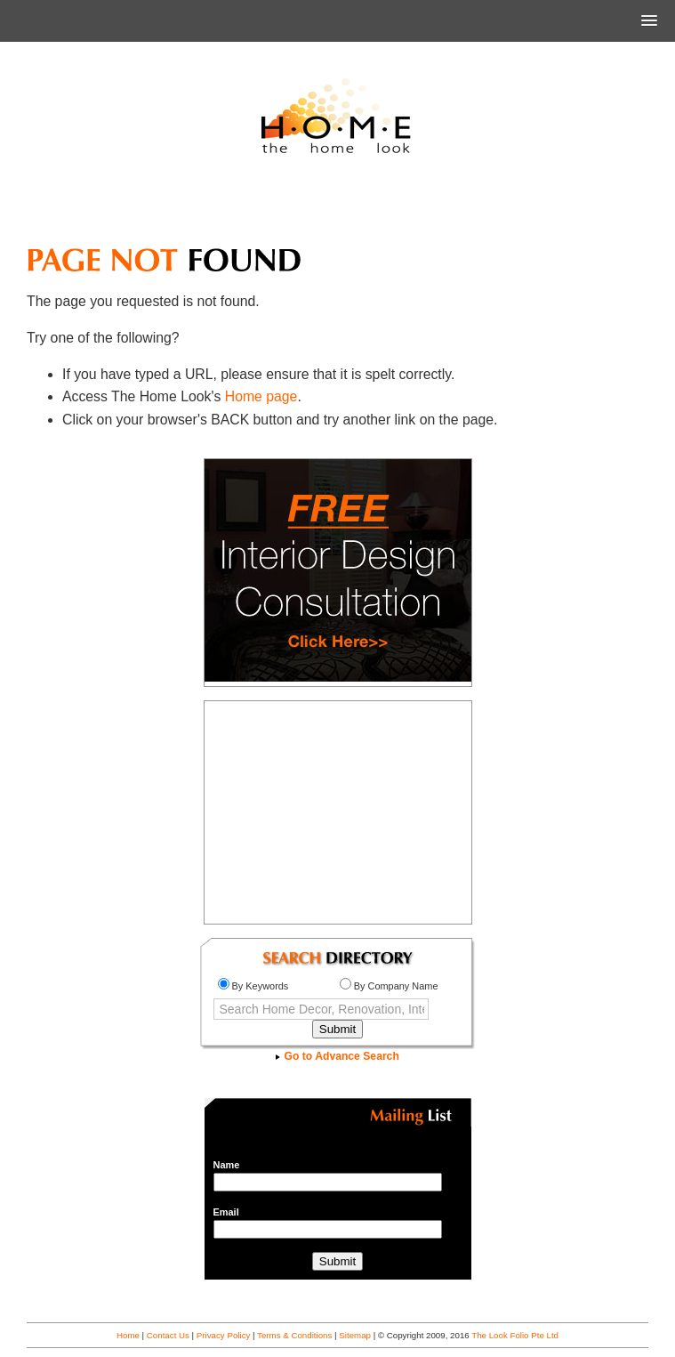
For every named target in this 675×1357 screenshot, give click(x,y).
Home (128, 1335)
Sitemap (355, 1335)
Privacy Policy (224, 1335)
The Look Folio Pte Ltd (514, 1335)
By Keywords (253, 986)
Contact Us (168, 1335)
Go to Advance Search (337, 1056)
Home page (261, 396)
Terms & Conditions (294, 1335)
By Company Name (389, 986)
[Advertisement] (338, 208)
